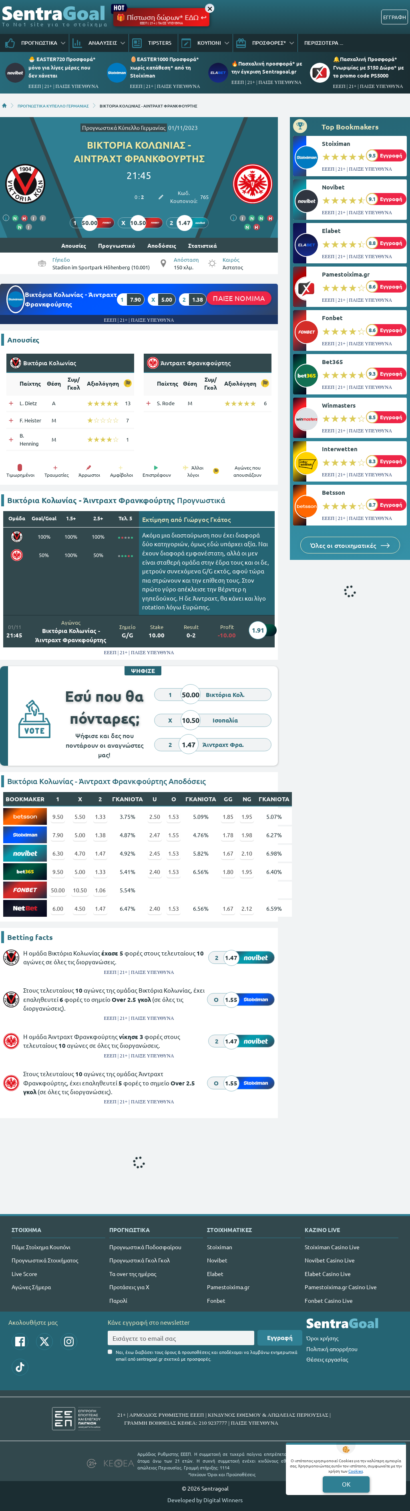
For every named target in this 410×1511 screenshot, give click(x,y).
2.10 (246, 853)
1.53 (173, 816)
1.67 (228, 853)
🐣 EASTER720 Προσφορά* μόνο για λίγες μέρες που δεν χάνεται (62, 67)
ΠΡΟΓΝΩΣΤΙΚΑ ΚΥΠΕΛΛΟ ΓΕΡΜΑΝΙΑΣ (53, 105)
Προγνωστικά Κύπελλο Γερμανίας (123, 127)
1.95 (246, 816)
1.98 (246, 834)
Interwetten (340, 449)
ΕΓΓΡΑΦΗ (394, 17)
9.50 (57, 816)
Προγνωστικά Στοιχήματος (45, 1260)
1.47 (100, 853)
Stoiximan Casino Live (332, 1246)
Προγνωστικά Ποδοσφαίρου (145, 1246)
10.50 (80, 890)
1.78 (228, 834)
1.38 (100, 834)
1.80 (228, 871)
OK (346, 1484)
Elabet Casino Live (328, 1273)
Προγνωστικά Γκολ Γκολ (139, 1260)
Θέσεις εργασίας (327, 1359)
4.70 (79, 853)
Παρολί (118, 1300)
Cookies (355, 1471)
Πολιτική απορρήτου (332, 1348)
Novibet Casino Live (330, 1260)
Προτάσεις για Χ (129, 1286)
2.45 (154, 853)
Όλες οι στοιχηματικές (350, 545)
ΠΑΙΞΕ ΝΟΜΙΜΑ (239, 298)
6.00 (57, 908)
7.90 (57, 834)
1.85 (228, 816)
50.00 (58, 890)
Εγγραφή (280, 1338)
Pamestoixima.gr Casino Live (341, 1286)
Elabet (331, 231)
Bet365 (332, 362)
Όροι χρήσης (322, 1338)
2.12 (246, 908)
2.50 (154, 816)
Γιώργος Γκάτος (207, 519)
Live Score (24, 1273)
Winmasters (339, 405)
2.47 (154, 834)
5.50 (79, 816)
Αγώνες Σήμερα (31, 1286)
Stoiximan (336, 143)
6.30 (57, 853)
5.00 (79, 834)
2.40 (154, 871)
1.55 (173, 834)
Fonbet (332, 318)
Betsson (333, 492)
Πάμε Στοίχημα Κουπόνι (41, 1246)
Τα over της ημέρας (132, 1273)
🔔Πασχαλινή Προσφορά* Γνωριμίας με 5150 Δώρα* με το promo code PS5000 (368, 67)
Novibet (333, 187)
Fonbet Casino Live (329, 1300)
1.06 (100, 890)
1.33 (100, 816)
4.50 (79, 908)
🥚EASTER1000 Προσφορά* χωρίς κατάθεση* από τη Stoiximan (164, 67)
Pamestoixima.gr (346, 274)
